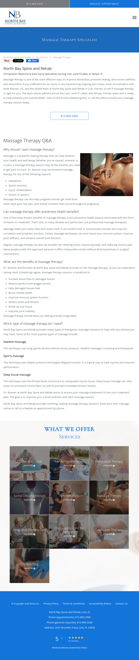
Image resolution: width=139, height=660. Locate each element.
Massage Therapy (62, 57)
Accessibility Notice (100, 603)
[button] (69, 116)
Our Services (42, 57)
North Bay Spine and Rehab (17, 57)
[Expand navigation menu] (134, 17)
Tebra (84, 647)
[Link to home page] (37, 17)
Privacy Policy (51, 603)
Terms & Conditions (74, 603)
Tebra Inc (34, 603)
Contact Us (121, 603)
